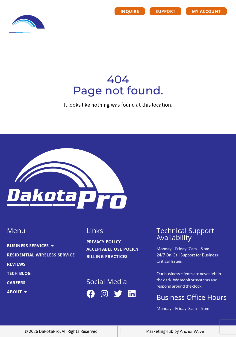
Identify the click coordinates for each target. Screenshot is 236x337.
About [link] (211, 32)
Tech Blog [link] (152, 32)
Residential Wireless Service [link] (159, 22)
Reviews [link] (211, 22)
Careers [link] (182, 32)
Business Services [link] (92, 22)
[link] (27, 24)
